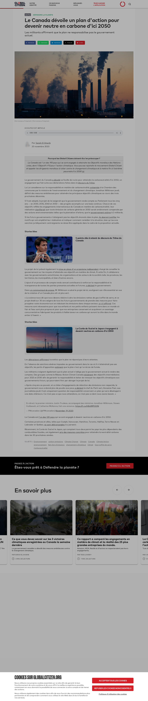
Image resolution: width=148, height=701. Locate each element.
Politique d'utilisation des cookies (113, 694)
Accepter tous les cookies (113, 680)
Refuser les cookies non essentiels (112, 688)
